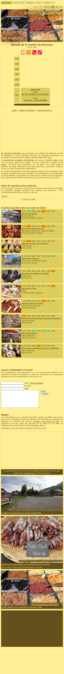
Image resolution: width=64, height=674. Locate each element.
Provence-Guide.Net (43, 13)
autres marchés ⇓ (28, 110)
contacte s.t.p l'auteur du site (46, 421)
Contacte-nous (30, 473)
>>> (40, 7)
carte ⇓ (15, 110)
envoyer (45, 394)
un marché (12, 38)
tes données (36, 383)
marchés (6, 3)
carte (4, 164)
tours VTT (49, 3)
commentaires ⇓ (44, 110)
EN (61, 7)
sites (39, 3)
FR (52, 7)
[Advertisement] (32, 133)
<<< (35, 7)
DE (56, 7)
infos (47, 7)
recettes (18, 3)
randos (29, 3)
